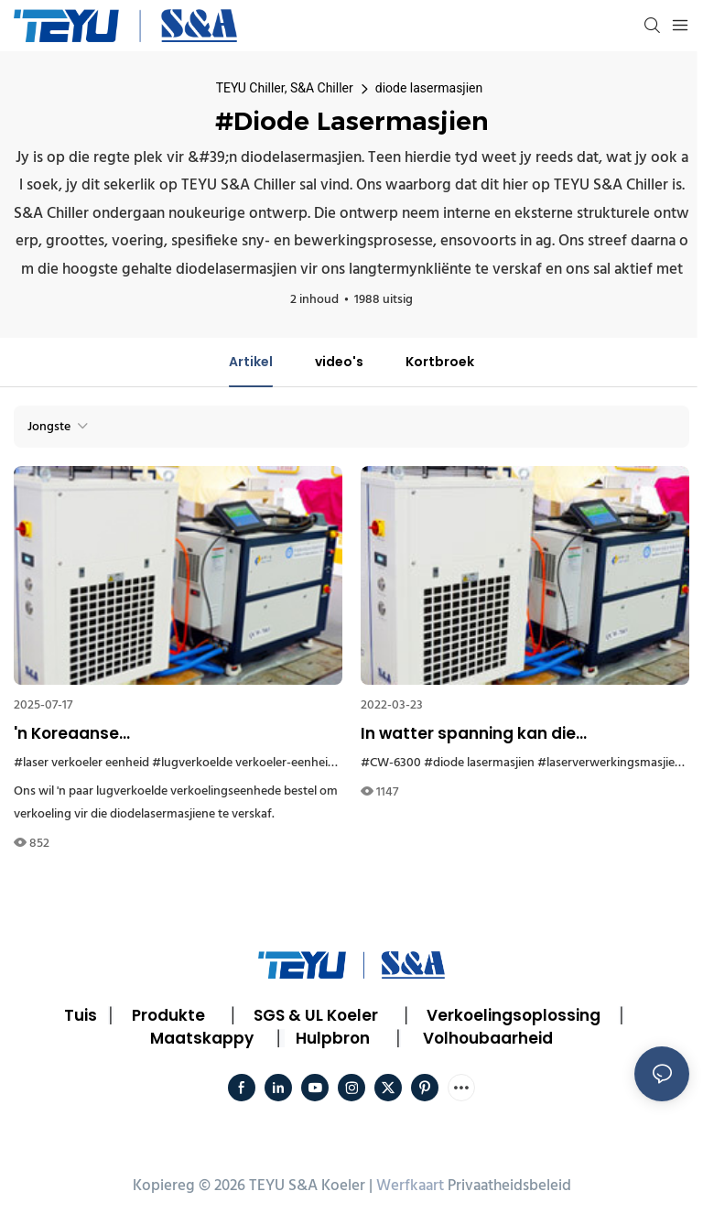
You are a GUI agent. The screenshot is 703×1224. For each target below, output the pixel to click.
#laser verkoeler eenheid (81, 763)
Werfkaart (410, 1186)
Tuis (80, 1015)
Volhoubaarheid (488, 1038)
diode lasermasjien (429, 88)
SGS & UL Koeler (316, 1015)
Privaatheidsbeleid (509, 1186)
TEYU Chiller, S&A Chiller (284, 88)
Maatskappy (202, 1038)
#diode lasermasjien (479, 763)
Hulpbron (333, 1038)
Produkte (168, 1015)
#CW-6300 (391, 763)
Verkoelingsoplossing (513, 1015)
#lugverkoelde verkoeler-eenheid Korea (261, 763)
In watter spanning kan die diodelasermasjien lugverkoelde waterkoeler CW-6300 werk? (491, 734)
